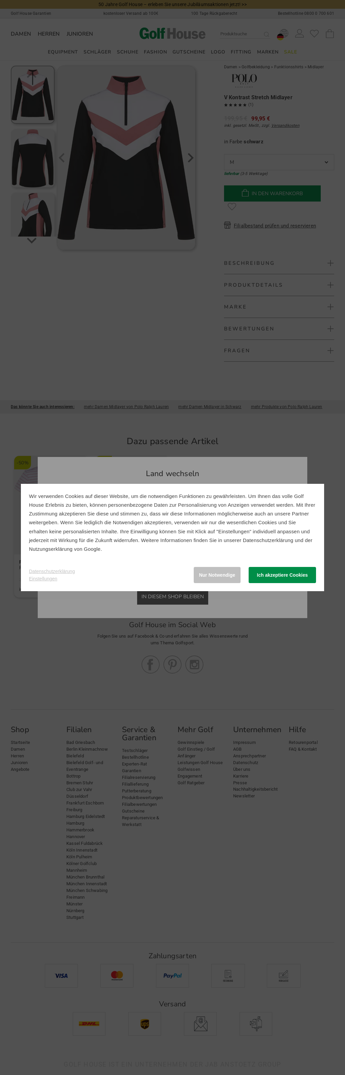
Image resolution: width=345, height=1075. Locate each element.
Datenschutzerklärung (268, 540)
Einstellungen (43, 578)
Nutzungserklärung (50, 549)
